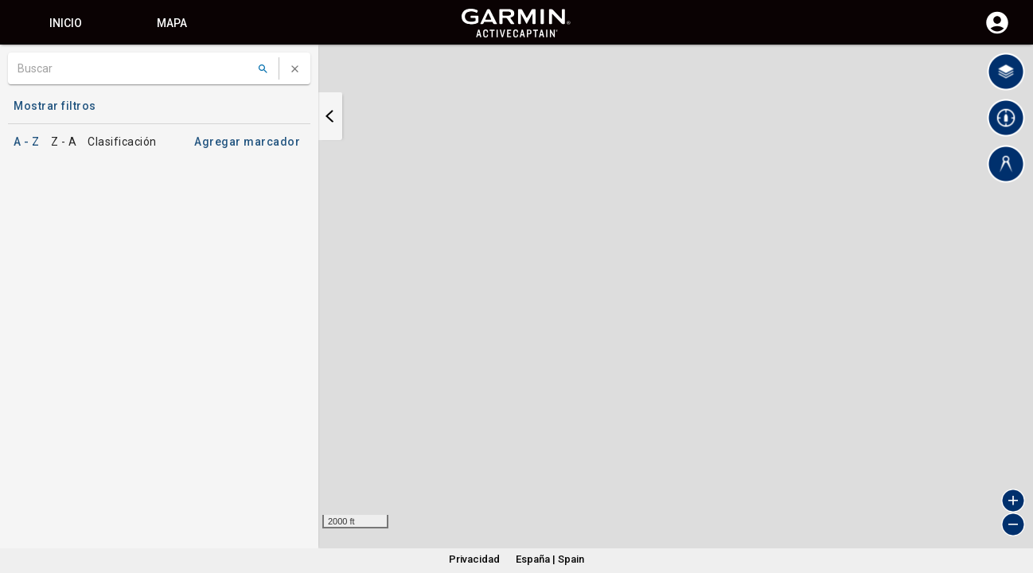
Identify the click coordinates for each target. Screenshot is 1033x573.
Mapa (172, 23)
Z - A (64, 141)
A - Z (27, 141)
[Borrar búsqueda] (295, 69)
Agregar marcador (247, 141)
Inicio (65, 23)
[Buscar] (134, 68)
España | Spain (550, 559)
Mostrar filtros (55, 105)
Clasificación (122, 141)
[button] (1013, 501)
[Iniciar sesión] (997, 31)
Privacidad (474, 559)
